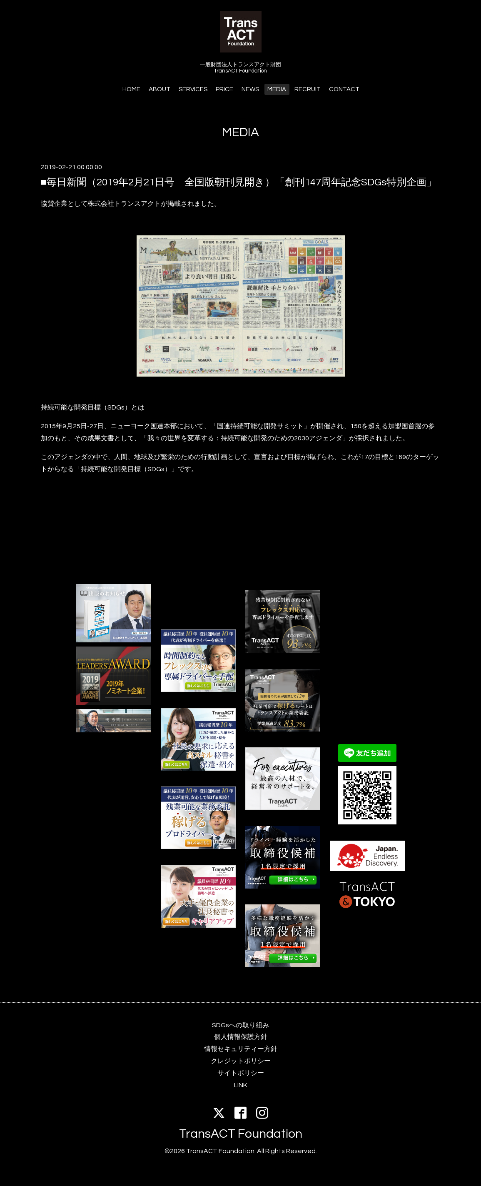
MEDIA (276, 89)
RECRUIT (307, 89)
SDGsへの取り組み (240, 1025)
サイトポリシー (240, 1073)
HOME (131, 89)
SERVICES (193, 89)
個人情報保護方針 (240, 1037)
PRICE (224, 89)
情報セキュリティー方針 (240, 1049)
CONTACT (344, 89)
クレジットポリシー (241, 1061)
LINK (240, 1085)
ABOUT (159, 89)
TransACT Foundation (240, 1133)
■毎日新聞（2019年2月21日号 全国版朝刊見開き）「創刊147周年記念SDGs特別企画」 (239, 182)
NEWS (250, 89)
